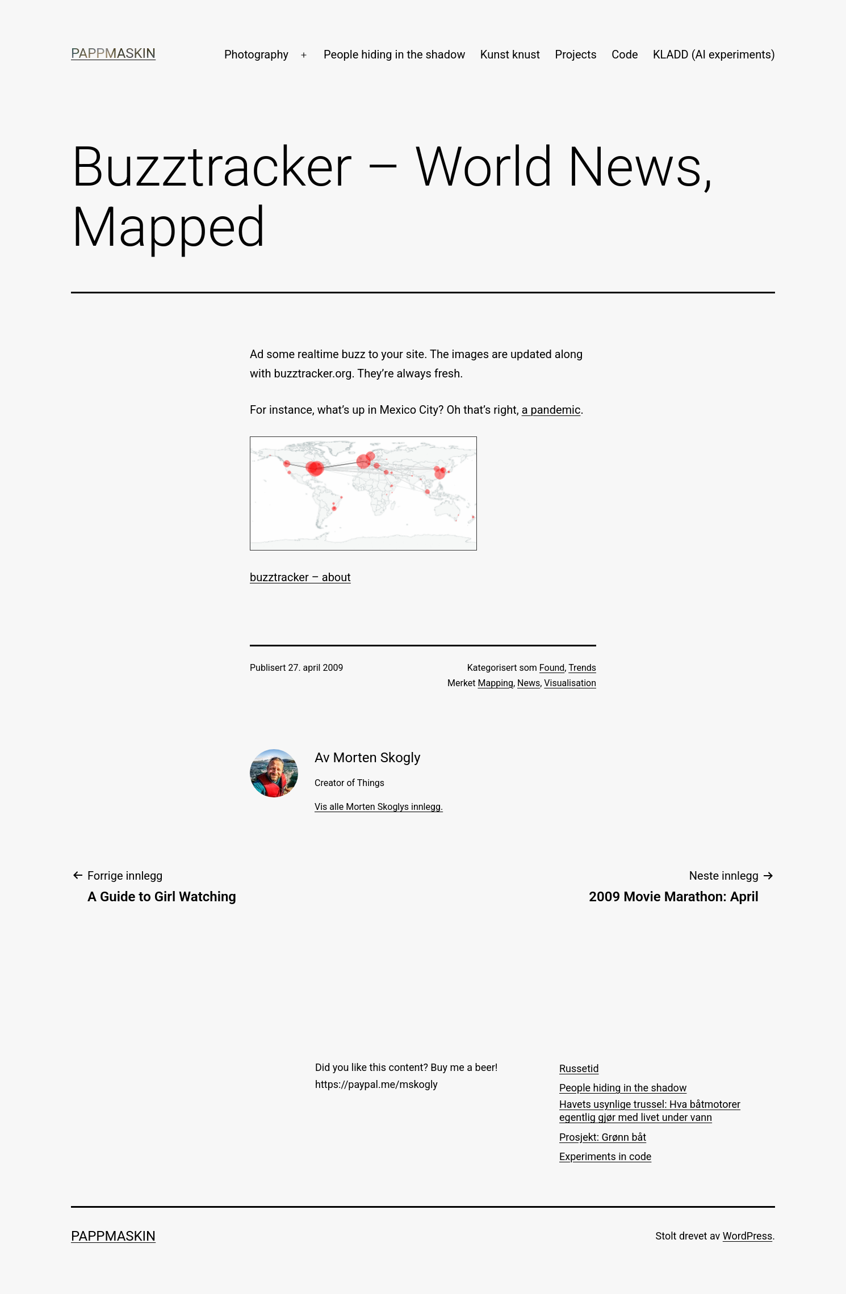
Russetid (579, 1068)
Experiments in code (605, 1156)
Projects (576, 54)
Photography (256, 54)
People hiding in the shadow (394, 54)
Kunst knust (510, 54)
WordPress (747, 1236)
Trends (582, 667)
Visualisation (570, 683)
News (528, 683)
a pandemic (551, 410)
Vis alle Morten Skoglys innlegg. (379, 806)
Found (551, 667)
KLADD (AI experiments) (714, 54)
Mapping (495, 683)
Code (625, 54)
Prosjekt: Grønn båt (602, 1137)
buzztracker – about (300, 577)
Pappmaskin (113, 53)
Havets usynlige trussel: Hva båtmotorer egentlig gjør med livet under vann (649, 1110)
